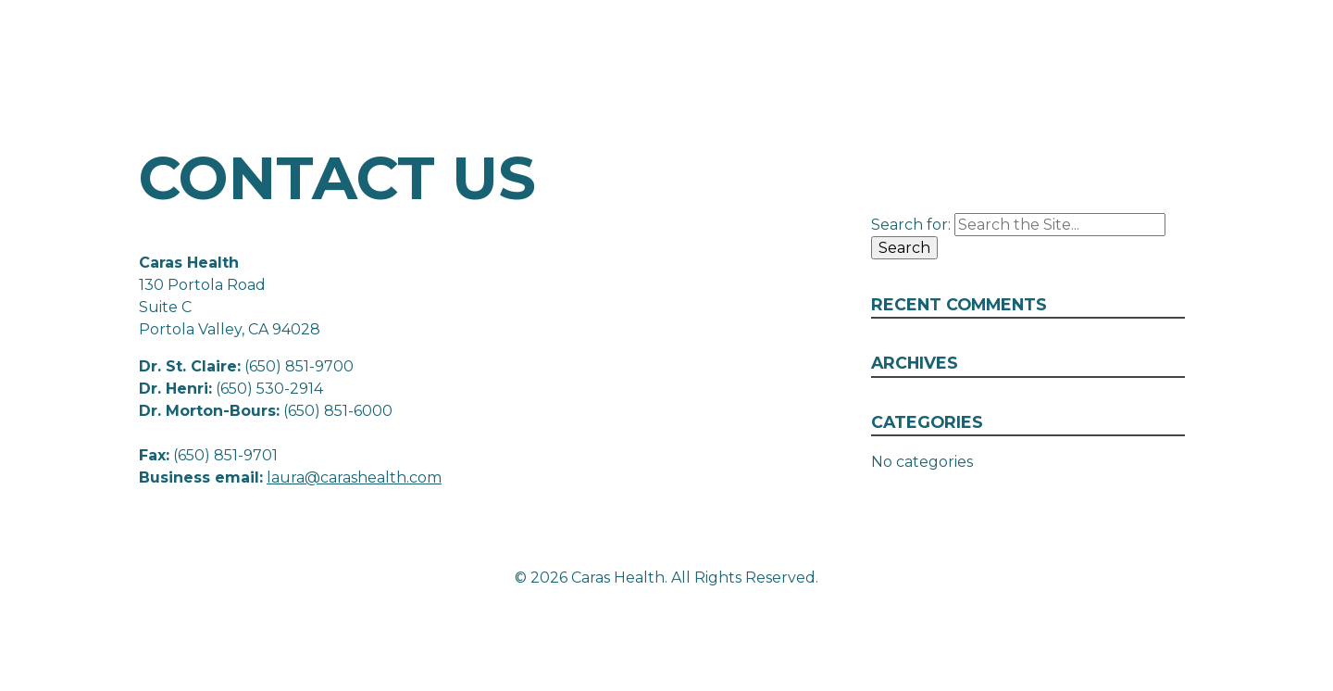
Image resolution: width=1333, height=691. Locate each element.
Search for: (911, 224)
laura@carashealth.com (354, 477)
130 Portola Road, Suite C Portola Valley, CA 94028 (1106, 40)
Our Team (1064, 77)
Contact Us (1222, 77)
